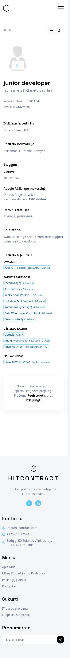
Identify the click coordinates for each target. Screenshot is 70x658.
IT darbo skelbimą (15, 609)
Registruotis (36, 395)
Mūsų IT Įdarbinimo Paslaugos (24, 573)
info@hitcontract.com (19, 528)
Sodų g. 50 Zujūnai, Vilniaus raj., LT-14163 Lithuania (27, 543)
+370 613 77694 (15, 534)
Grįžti (7, 30)
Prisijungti (33, 400)
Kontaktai (9, 586)
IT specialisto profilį (16, 615)
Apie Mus (8, 567)
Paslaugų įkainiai (14, 580)
